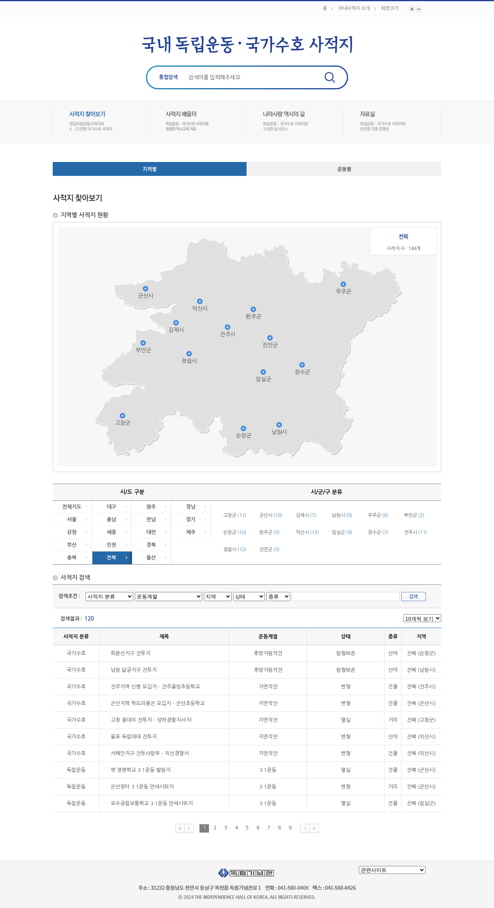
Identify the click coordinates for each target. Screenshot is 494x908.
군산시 (145, 296)
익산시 (200, 308)
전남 (151, 519)
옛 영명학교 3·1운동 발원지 (140, 770)
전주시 (228, 334)
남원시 (279, 432)
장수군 (302, 372)
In (402, 8)
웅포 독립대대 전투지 (134, 736)
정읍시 (189, 361)
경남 (190, 506)
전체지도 (71, 506)
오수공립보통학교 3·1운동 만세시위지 (152, 803)
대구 (111, 506)
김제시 (176, 330)
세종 (111, 532)
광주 (151, 506)
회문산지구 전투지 (130, 653)
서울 (72, 519)
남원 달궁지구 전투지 (134, 670)
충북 (72, 557)
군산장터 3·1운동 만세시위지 (142, 786)
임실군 (263, 379)
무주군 (343, 291)
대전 (151, 532)
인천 (111, 544)
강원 (72, 532)
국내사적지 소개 (354, 8)
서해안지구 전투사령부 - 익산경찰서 (150, 753)
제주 (190, 532)
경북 (151, 544)
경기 (190, 519)
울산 (151, 557)
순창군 (243, 435)
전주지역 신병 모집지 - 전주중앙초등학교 (155, 686)
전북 (111, 557)
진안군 (270, 345)
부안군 (143, 350)
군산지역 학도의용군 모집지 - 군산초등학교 (158, 703)
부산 (72, 544)
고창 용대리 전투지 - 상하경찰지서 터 (151, 720)
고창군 (122, 423)
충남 (111, 519)
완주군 (253, 316)
